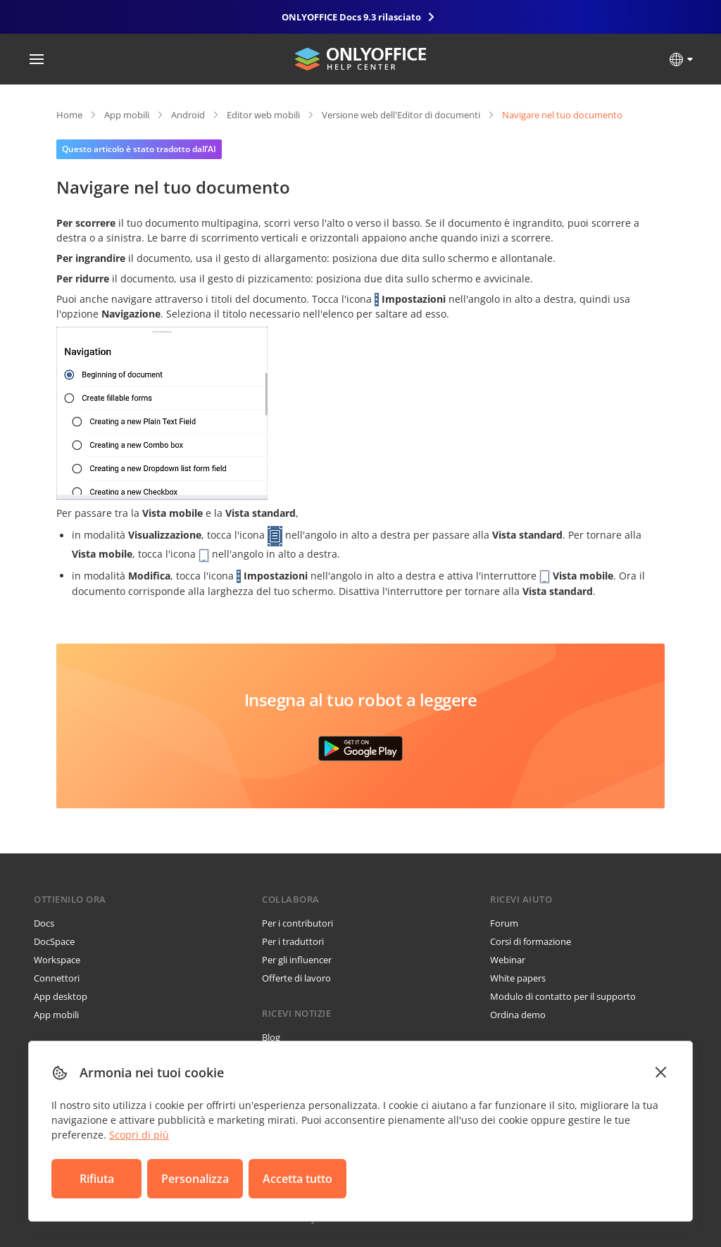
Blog (271, 1037)
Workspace (57, 959)
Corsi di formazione (530, 941)
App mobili (126, 114)
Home (69, 114)
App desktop (60, 996)
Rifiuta (97, 1178)
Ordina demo (518, 1014)
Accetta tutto (297, 1178)
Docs (44, 923)
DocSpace (54, 941)
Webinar (507, 959)
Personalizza (195, 1178)
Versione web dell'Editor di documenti (401, 114)
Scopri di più (139, 1134)
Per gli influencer (297, 959)
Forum (504, 923)
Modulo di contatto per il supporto (563, 996)
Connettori (57, 978)
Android (188, 114)
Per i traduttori (293, 941)
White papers (518, 978)
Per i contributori (297, 923)
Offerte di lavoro (296, 978)
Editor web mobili (263, 114)
